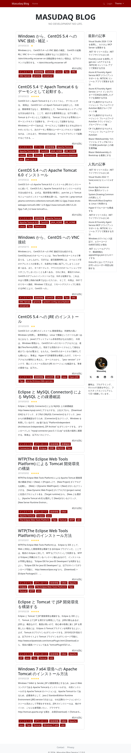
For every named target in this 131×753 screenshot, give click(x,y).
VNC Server (25, 76)
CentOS (49, 71)
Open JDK (74, 377)
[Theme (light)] (119, 3)
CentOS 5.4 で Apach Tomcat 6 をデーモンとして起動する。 (48, 89)
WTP (72, 519)
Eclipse (43, 448)
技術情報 (39, 71)
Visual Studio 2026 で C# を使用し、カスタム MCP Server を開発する (100, 44)
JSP (21, 658)
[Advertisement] (101, 313)
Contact (60, 747)
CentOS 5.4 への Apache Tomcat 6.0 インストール (47, 172)
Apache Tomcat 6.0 (29, 151)
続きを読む (77, 68)
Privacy (70, 747)
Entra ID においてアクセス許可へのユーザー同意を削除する (101, 265)
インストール (26, 71)
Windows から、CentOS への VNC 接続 (48, 240)
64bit (64, 511)
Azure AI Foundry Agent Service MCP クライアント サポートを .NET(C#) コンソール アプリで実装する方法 (101, 78)
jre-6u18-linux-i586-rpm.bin (40, 381)
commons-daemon (67, 155)
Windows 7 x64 (51, 725)
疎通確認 (66, 444)
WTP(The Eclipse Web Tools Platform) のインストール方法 (45, 533)
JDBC (52, 448)
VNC (74, 71)
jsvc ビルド (31, 159)
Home (35, 3)
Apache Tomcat (64, 147)
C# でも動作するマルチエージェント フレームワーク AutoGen (101, 131)
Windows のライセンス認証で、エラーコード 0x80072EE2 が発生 (100, 241)
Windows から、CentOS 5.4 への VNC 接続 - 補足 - (47, 38)
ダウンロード (41, 444)
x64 (78, 519)
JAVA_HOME (56, 151)
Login (109, 3)
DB (35, 448)
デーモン (39, 147)
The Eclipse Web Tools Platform (34, 519)
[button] (91, 377)
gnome (36, 76)
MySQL (60, 448)
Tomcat (38, 155)
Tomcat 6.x (50, 155)
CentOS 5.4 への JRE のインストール (48, 319)
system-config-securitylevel (56, 301)
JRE (57, 377)
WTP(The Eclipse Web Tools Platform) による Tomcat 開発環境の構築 (48, 463)
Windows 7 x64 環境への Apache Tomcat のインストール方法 (47, 671)
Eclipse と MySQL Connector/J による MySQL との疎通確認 (50, 394)
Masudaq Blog (20, 3)
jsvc (21, 159)
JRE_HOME (70, 151)
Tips (67, 71)
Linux (59, 71)
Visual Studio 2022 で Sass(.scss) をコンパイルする (101, 180)
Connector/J (25, 448)
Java (64, 377)
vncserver (48, 76)
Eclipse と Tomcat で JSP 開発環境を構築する (48, 604)
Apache (73, 582)
